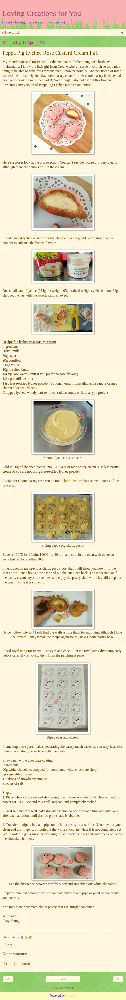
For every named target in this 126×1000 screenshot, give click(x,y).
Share (8, 944)
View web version (63, 987)
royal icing (19, 651)
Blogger (70, 995)
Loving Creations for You (41, 13)
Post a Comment (16, 963)
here (67, 481)
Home (63, 979)
